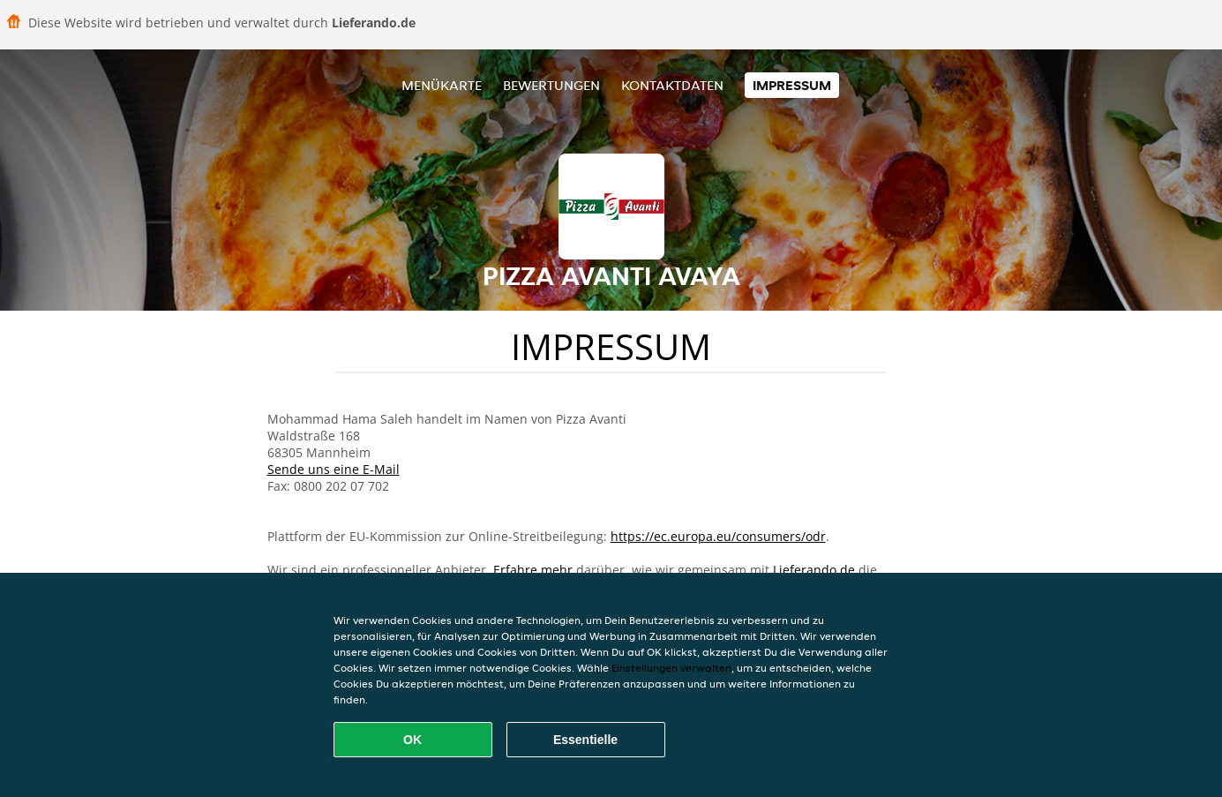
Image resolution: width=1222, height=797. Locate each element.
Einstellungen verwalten (671, 667)
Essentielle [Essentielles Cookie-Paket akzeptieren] (585, 740)
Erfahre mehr (533, 569)
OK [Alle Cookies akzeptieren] (412, 740)
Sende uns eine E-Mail (333, 469)
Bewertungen (551, 85)
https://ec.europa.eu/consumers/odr (718, 536)
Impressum (792, 85)
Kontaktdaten (672, 85)
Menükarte (441, 85)
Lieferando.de (814, 569)
